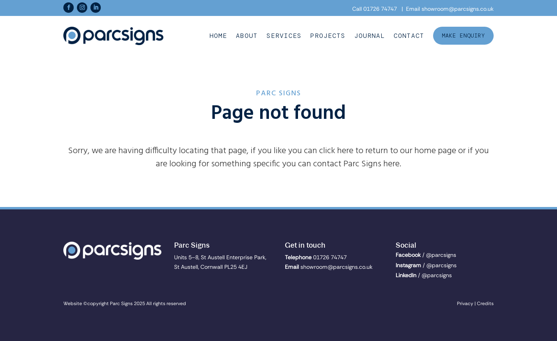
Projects (327, 36)
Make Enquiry (463, 35)
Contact (409, 36)
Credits (485, 303)
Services (284, 36)
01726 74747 (380, 8)
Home (218, 36)
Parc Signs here (371, 164)
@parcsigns (441, 254)
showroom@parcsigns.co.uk (458, 8)
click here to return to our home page (387, 151)
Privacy (465, 303)
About (247, 36)
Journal (369, 36)
